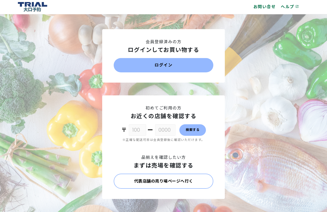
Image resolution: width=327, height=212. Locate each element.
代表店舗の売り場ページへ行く (163, 181)
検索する (193, 129)
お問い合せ (264, 7)
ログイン (163, 65)
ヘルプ (290, 7)
